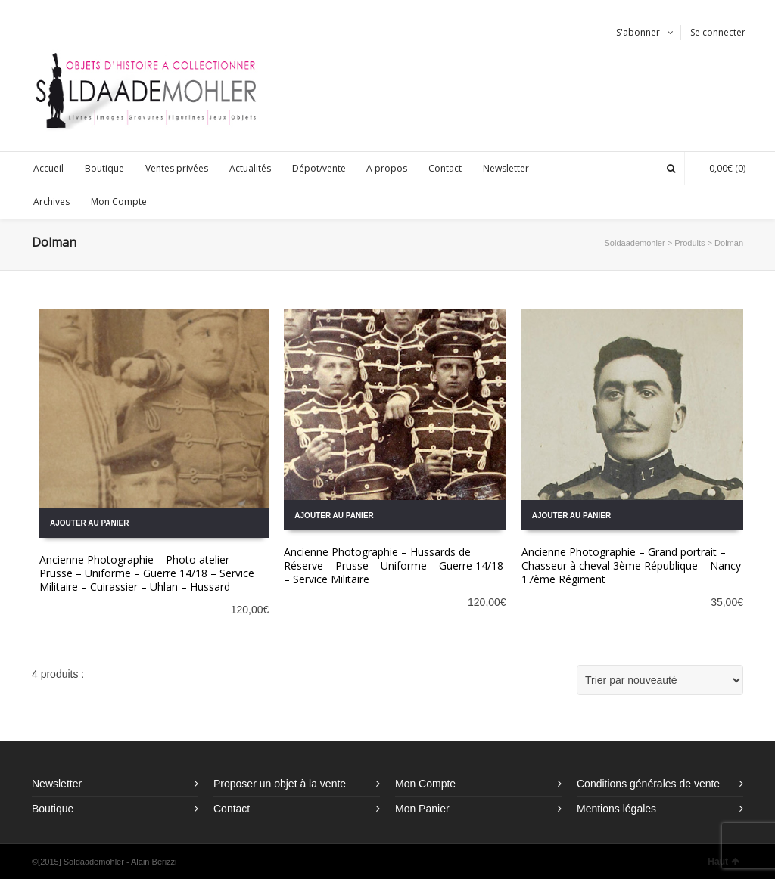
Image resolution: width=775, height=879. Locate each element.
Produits (689, 242)
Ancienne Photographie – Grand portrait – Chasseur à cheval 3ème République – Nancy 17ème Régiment (631, 565)
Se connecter (717, 32)
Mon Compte (425, 784)
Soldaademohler (635, 242)
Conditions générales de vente (648, 784)
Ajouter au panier (89, 523)
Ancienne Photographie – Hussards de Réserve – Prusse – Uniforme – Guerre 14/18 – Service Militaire (393, 565)
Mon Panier (422, 809)
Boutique (52, 809)
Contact (231, 809)
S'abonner (638, 32)
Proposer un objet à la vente (279, 784)
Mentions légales (616, 809)
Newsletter (57, 784)
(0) (719, 168)
